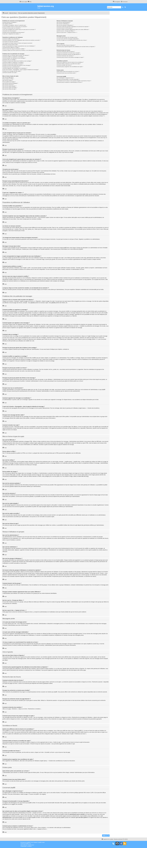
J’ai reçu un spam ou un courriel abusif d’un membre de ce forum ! (72, 40)
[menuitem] (29, 2)
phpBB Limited (42, 792)
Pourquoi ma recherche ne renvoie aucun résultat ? (68, 52)
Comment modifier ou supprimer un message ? (13, 56)
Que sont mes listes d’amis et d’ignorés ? (66, 45)
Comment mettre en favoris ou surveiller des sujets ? (69, 63)
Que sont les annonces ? (8, 84)
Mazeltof (30, 845)
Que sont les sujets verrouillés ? (10, 87)
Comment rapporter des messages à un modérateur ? (15, 68)
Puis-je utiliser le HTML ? (8, 78)
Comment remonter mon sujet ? (10, 72)
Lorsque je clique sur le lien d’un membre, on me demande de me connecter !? (22, 50)
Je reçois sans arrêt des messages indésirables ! (68, 38)
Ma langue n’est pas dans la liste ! (10, 44)
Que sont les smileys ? (8, 80)
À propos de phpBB (34, 794)
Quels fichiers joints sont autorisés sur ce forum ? (68, 71)
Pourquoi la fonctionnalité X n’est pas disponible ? (68, 79)
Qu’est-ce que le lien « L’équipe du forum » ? (67, 32)
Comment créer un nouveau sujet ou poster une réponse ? (16, 55)
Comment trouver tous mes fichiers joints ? (66, 73)
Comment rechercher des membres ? (65, 55)
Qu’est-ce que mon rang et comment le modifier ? (14, 48)
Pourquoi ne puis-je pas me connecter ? (12, 28)
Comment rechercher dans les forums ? (66, 51)
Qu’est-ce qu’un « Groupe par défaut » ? (66, 30)
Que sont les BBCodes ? (8, 77)
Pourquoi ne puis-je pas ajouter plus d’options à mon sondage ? (17, 61)
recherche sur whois (97, 812)
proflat (24, 845)
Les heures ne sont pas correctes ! (10, 41)
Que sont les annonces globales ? (10, 83)
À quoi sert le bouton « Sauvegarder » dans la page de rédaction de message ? (21, 69)
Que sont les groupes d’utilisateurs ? (65, 25)
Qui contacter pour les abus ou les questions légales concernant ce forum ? (74, 80)
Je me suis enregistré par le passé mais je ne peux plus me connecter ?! (19, 29)
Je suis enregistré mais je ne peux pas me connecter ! (15, 26)
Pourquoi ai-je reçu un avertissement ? (11, 66)
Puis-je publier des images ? (9, 81)
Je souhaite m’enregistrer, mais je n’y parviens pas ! (14, 25)
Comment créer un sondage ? (9, 59)
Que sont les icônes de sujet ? (9, 89)
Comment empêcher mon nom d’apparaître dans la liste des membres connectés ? (21, 40)
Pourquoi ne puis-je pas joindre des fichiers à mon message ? (17, 65)
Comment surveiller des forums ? (64, 65)
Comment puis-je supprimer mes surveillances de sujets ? (70, 66)
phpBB (80, 249)
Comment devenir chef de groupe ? (65, 28)
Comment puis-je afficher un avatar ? (11, 47)
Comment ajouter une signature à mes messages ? (14, 58)
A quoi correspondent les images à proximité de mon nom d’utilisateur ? (19, 46)
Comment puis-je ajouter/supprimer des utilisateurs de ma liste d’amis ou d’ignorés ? (76, 46)
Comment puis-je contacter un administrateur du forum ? (69, 82)
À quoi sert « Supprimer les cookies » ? (11, 33)
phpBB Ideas (78, 802)
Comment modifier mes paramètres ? (11, 38)
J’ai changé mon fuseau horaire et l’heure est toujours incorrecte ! (17, 43)
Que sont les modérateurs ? (63, 23)
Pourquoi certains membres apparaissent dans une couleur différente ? (73, 29)
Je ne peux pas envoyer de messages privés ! (67, 37)
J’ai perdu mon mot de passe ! (9, 30)
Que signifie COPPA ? (8, 23)
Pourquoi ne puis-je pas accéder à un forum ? (13, 63)
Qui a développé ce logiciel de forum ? (65, 77)
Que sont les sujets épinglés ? (9, 86)
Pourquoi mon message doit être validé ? (12, 71)
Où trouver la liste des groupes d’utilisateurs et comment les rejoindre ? (73, 26)
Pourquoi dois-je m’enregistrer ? (10, 22)
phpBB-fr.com (28, 843)
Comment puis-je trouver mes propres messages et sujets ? (70, 57)
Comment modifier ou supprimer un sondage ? (13, 62)
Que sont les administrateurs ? (64, 22)
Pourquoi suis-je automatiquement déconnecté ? (14, 32)
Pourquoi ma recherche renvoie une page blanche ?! (69, 54)
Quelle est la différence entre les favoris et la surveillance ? (70, 62)
